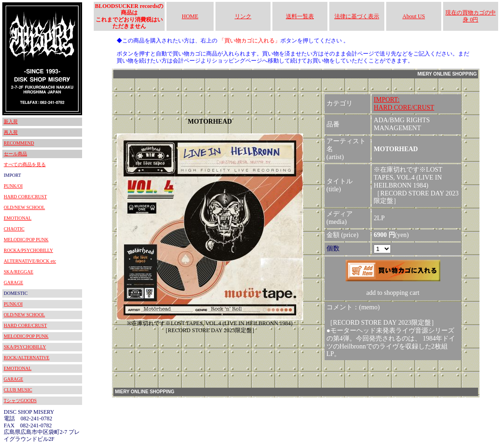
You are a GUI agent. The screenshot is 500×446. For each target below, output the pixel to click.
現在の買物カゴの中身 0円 (470, 15)
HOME (190, 16)
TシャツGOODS (20, 400)
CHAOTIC (14, 228)
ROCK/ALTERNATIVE (26, 357)
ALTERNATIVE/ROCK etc (30, 261)
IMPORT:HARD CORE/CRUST (404, 103)
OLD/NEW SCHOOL (24, 207)
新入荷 (11, 121)
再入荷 (11, 132)
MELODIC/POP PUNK (26, 239)
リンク (243, 16)
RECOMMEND (19, 143)
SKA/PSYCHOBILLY (25, 346)
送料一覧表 (300, 16)
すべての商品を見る (25, 164)
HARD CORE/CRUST (25, 196)
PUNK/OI (13, 185)
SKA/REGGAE (18, 271)
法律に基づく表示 (356, 16)
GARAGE (13, 282)
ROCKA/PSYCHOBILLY (28, 250)
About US (414, 16)
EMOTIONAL (17, 218)
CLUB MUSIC (18, 389)
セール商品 (15, 153)
